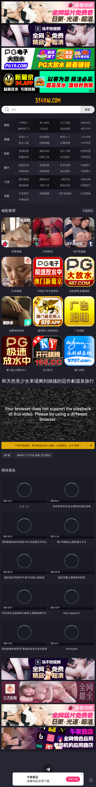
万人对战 (65, 122)
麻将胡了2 (23, 128)
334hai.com (48, 100)
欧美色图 (65, 165)
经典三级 (44, 157)
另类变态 (86, 157)
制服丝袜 (24, 157)
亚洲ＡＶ (24, 136)
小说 (7, 182)
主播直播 (65, 142)
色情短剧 (24, 199)
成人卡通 (65, 151)
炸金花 (44, 128)
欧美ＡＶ (65, 136)
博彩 (7, 125)
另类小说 (44, 185)
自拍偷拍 (44, 136)
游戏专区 (86, 122)
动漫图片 (86, 165)
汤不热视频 (65, 193)
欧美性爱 (86, 151)
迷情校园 (24, 185)
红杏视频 (86, 193)
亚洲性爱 (24, 151)
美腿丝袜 (24, 171)
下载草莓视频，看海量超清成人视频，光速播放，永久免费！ (53, 445)
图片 (7, 168)
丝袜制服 (44, 142)
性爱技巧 (86, 185)
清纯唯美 (44, 171)
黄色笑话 (65, 185)
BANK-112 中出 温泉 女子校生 (34, 455)
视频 (7, 139)
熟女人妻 (24, 142)
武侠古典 (86, 179)
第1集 (7, 455)
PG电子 (24, 122)
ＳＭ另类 (86, 142)
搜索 (87, 109)
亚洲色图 (44, 165)
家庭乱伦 (44, 179)
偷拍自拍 (44, 151)
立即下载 (73, 779)
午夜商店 (24, 193)
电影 (7, 153)
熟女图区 (65, 171)
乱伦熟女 (65, 157)
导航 (7, 196)
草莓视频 (44, 193)
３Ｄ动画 (86, 136)
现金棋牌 (65, 128)
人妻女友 (65, 179)
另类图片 (86, 171)
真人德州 (44, 122)
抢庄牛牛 (86, 128)
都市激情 (24, 179)
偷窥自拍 (24, 165)
